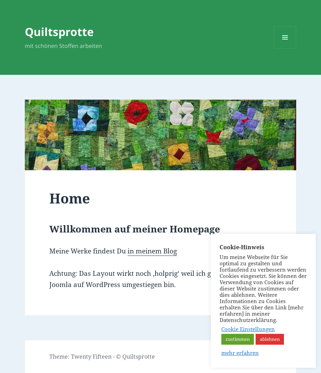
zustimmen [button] (238, 339)
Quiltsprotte (59, 31)
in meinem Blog (152, 251)
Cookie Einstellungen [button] (248, 329)
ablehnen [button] (270, 339)
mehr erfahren (240, 353)
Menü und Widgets (285, 48)
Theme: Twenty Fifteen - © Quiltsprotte (102, 356)
